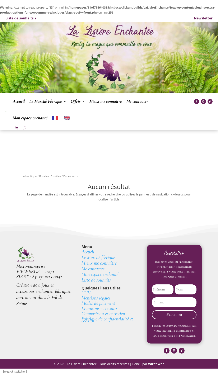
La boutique (29, 176)
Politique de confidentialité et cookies (107, 320)
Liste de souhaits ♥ (20, 18)
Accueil (19, 101)
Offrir (75, 101)
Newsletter (203, 18)
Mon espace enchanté (30, 117)
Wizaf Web (156, 364)
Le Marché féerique (98, 257)
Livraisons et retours (99, 308)
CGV (86, 293)
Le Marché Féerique (45, 101)
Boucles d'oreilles (50, 176)
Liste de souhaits (96, 280)
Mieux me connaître (105, 101)
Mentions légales (96, 298)
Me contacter (137, 101)
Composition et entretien (103, 314)
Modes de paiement (99, 303)
